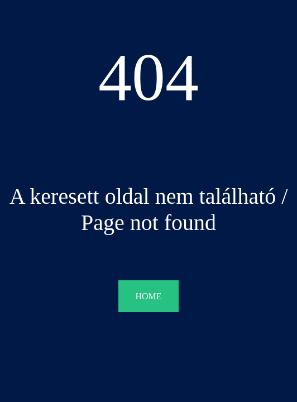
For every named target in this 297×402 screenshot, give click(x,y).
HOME (148, 296)
